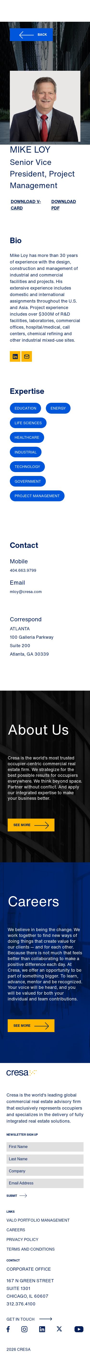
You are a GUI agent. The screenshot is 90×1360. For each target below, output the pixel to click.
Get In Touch (29, 1319)
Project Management (37, 495)
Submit (11, 1195)
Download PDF (63, 204)
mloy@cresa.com (26, 592)
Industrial (26, 452)
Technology (27, 466)
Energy (58, 408)
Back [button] (42, 34)
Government (28, 481)
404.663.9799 (23, 570)
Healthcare (27, 437)
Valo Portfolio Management (38, 1220)
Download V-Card (26, 204)
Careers (15, 1230)
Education (25, 408)
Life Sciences (28, 422)
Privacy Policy (22, 1239)
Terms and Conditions (30, 1249)
